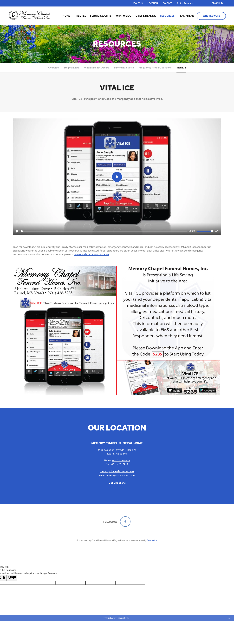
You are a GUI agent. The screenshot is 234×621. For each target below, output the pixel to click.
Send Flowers (211, 16)
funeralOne (152, 540)
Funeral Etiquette (124, 67)
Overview (53, 67)
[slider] (104, 231)
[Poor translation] (12, 577)
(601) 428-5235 (121, 460)
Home (66, 15)
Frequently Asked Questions (155, 67)
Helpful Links (71, 67)
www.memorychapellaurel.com (117, 475)
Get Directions (117, 482)
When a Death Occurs (96, 67)
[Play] (17, 231)
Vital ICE (181, 67)
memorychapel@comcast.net (117, 471)
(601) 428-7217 (119, 464)
